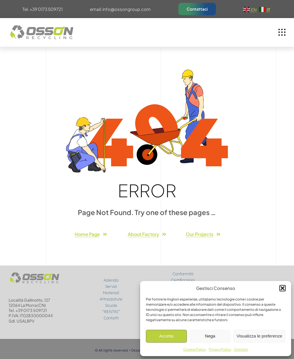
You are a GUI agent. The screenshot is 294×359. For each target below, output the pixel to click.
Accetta (166, 335)
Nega (210, 335)
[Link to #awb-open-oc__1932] (281, 32)
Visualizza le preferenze (259, 335)
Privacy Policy (220, 349)
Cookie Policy (194, 349)
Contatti (241, 349)
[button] (282, 288)
